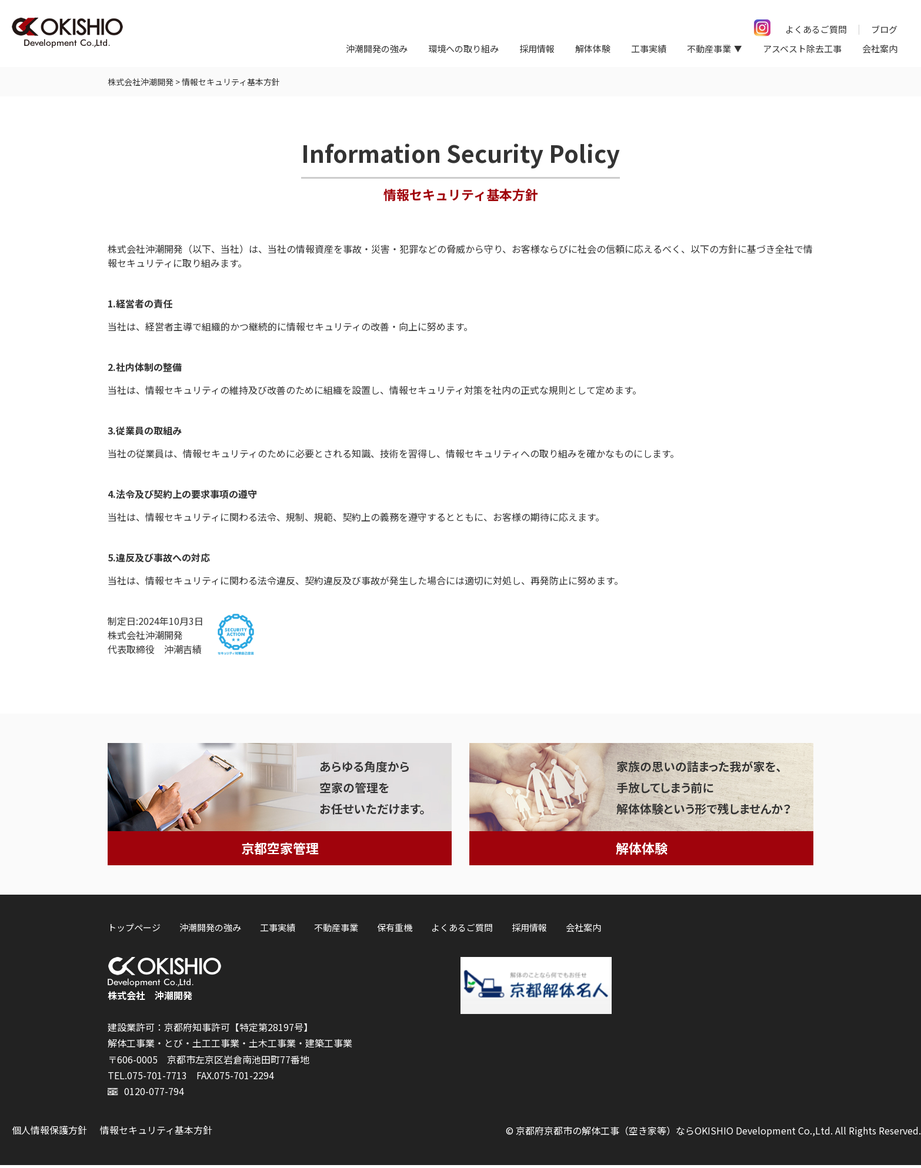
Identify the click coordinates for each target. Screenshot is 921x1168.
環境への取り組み (463, 48)
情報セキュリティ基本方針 (156, 1133)
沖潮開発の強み (377, 48)
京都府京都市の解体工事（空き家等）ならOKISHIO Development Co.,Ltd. (674, 1133)
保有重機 (394, 929)
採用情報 (537, 48)
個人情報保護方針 (49, 1133)
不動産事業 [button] (709, 48)
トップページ (134, 929)
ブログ (884, 29)
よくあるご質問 (816, 29)
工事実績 (648, 48)
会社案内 (879, 48)
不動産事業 (336, 929)
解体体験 (592, 48)
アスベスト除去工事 (802, 48)
